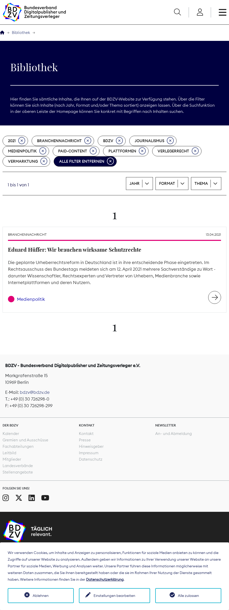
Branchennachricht (64, 141)
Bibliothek (21, 32)
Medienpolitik (27, 151)
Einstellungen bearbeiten (114, 595)
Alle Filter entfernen (86, 161)
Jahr (135, 183)
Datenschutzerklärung (105, 579)
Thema (201, 183)
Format (167, 183)
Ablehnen (41, 595)
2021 (16, 141)
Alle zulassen (188, 595)
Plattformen (127, 151)
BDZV (113, 141)
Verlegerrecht (178, 151)
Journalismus (154, 141)
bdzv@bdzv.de (35, 392)
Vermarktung (27, 161)
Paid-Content (77, 151)
